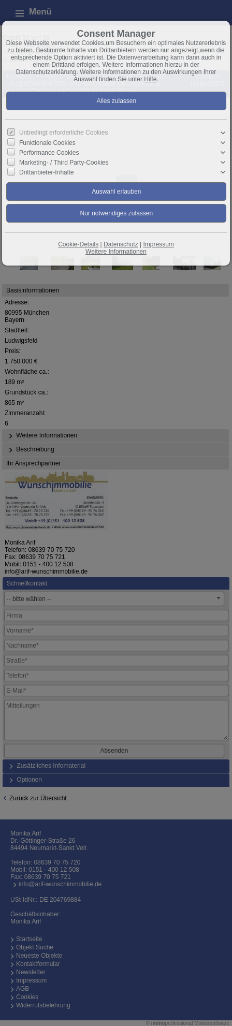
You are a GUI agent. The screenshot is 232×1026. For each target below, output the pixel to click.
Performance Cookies (49, 152)
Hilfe (150, 79)
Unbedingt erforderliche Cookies (63, 132)
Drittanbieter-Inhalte (46, 172)
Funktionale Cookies (47, 142)
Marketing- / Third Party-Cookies (64, 162)
